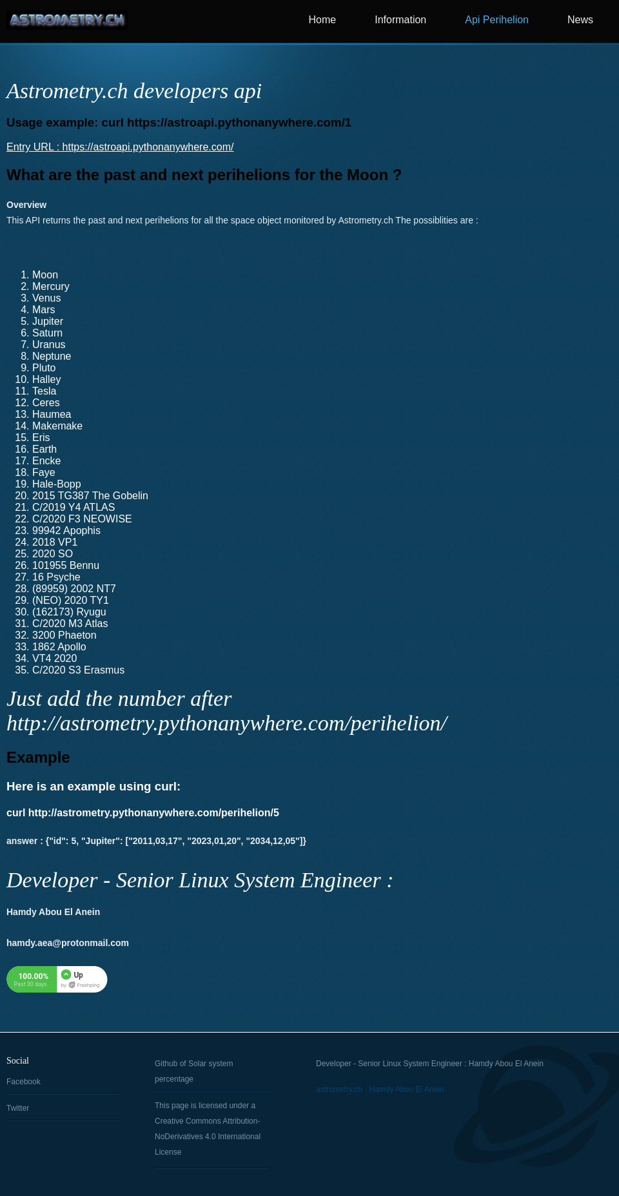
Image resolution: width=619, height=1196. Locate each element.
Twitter (17, 1108)
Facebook (23, 1081)
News (580, 19)
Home (323, 19)
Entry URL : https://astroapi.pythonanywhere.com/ (119, 146)
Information (400, 19)
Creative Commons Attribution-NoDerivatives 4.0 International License (207, 1137)
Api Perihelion (497, 19)
